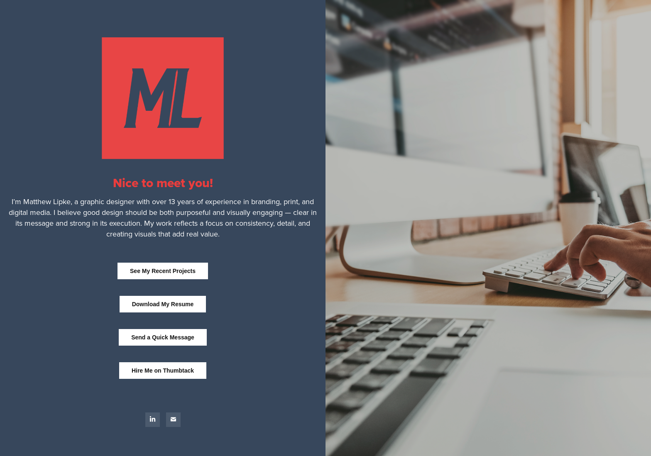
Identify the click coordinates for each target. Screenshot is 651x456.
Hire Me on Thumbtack (163, 370)
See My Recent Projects (163, 271)
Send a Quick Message (162, 337)
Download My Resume (163, 304)
